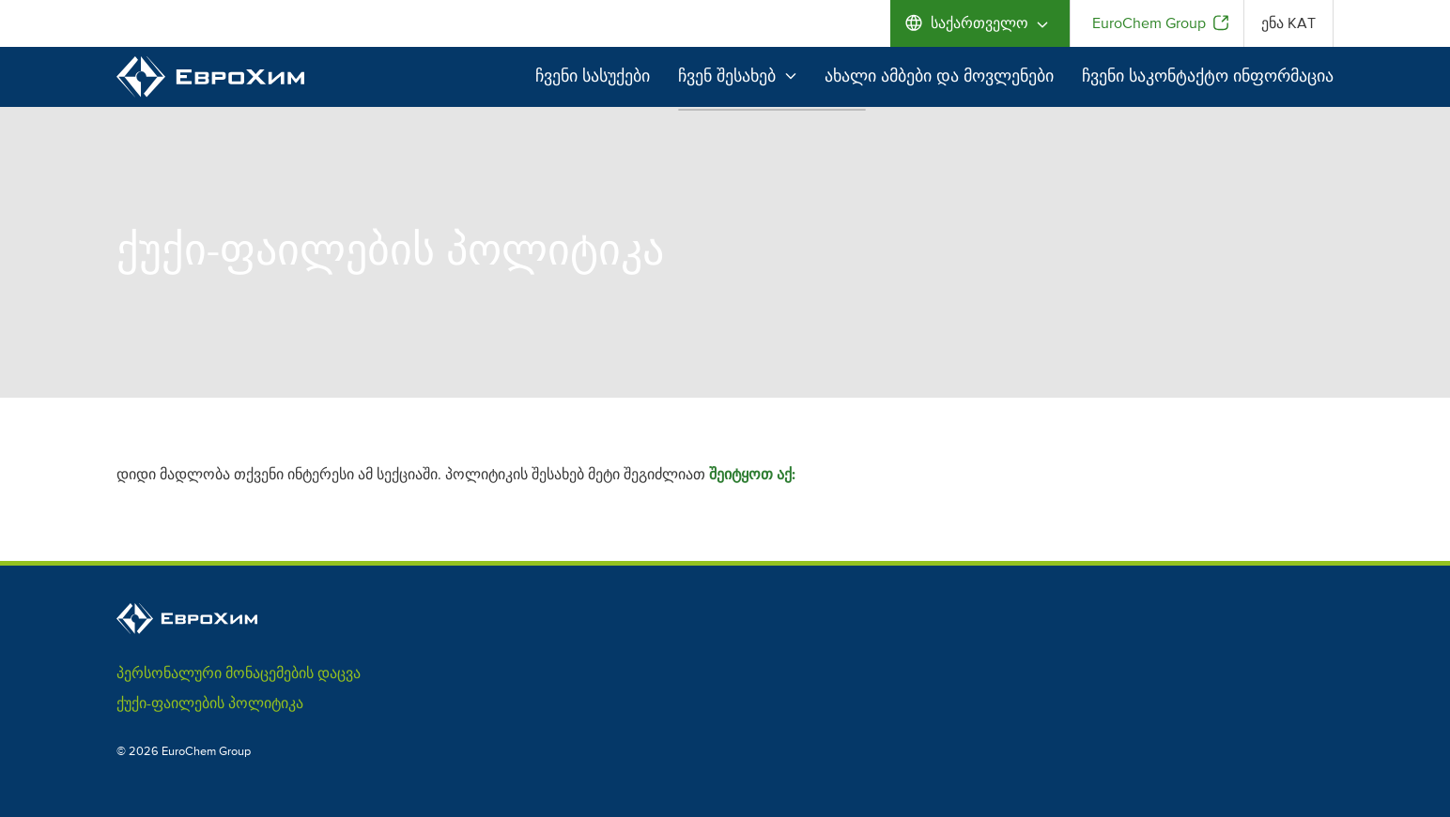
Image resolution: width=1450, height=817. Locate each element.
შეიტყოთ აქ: (752, 474)
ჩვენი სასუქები (592, 76)
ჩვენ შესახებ (737, 76)
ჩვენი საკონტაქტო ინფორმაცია (1208, 76)
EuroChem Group (1149, 23)
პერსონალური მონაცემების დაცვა (238, 673)
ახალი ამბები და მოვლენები (939, 76)
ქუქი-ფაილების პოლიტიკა (209, 703)
